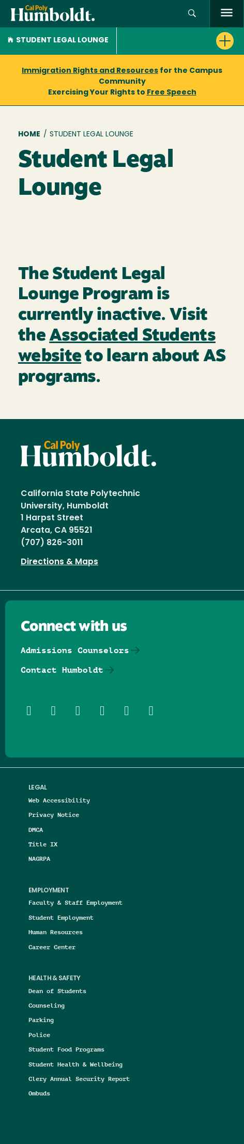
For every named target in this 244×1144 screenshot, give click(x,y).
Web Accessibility (59, 800)
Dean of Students (57, 991)
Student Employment (61, 917)
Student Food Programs (66, 1049)
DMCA (35, 829)
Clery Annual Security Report (79, 1079)
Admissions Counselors (75, 650)
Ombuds (39, 1093)
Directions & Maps (59, 562)
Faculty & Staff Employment (75, 902)
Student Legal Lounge (58, 40)
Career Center (51, 947)
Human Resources (55, 932)
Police (39, 1035)
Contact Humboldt (62, 670)
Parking (41, 1020)
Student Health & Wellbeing (75, 1064)
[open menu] (226, 13)
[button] (192, 13)
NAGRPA (39, 858)
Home (29, 134)
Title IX (42, 844)
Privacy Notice (53, 814)
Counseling (46, 1005)
